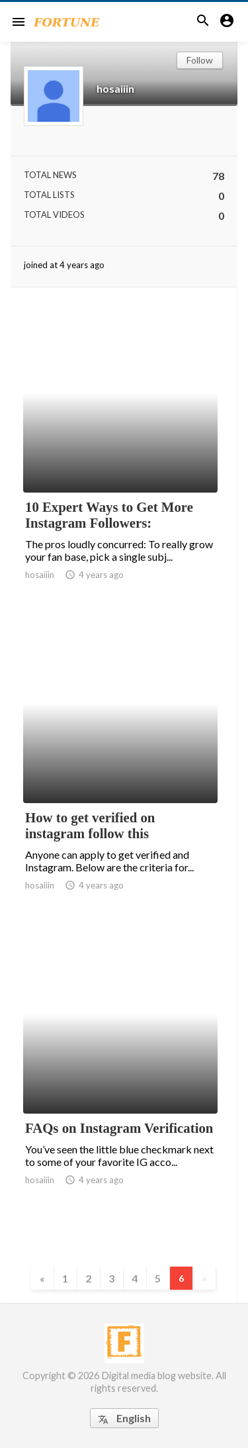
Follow (199, 60)
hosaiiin (115, 88)
